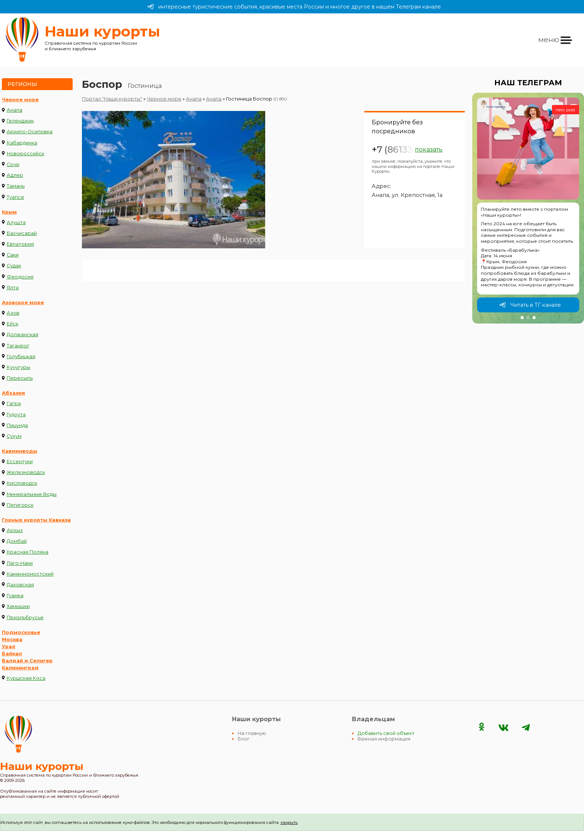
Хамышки (18, 606)
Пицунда (17, 425)
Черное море (20, 99)
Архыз (15, 530)
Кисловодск (22, 483)
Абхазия (13, 393)
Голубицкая (21, 356)
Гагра (14, 403)
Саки (13, 255)
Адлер (15, 175)
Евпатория (20, 244)
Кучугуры (18, 367)
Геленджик (20, 121)
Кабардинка (22, 143)
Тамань (16, 186)
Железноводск (26, 472)
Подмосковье (21, 632)
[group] (528, 208)
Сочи (13, 164)
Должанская (22, 334)
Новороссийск (25, 153)
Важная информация (384, 739)
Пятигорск (20, 505)
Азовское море (23, 302)
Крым (9, 212)
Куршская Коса (26, 678)
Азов (13, 313)
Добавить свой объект (386, 733)
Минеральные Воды (32, 494)
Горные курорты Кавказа (36, 520)
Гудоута (16, 414)
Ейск (12, 324)
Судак (14, 265)
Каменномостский (30, 574)
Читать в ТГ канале (530, 305)
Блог (244, 739)
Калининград (20, 668)
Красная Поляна (27, 552)
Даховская (20, 585)
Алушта (16, 222)
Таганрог (18, 345)
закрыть (289, 822)
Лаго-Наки (20, 563)
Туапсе (15, 197)
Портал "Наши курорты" (112, 99)
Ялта (13, 287)
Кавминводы (19, 451)
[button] (522, 317)
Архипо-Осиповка (30, 131)
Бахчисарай (22, 233)
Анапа (14, 110)
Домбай (17, 541)
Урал (8, 646)
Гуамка (15, 595)
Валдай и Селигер (27, 660)
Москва (12, 639)
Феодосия (20, 277)
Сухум (14, 436)
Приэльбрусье (25, 617)
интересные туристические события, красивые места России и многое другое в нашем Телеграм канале (294, 6)
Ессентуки (20, 461)
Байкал (12, 653)
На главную (252, 733)
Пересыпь (20, 378)
